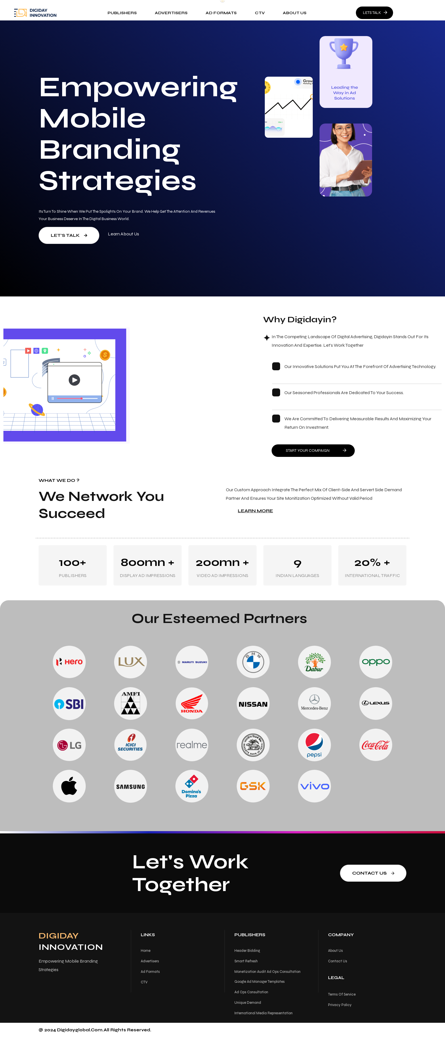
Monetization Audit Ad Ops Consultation (267, 971)
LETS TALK (375, 12)
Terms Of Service (342, 994)
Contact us (373, 873)
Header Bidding (247, 950)
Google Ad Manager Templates (259, 981)
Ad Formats (221, 13)
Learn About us (123, 234)
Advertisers (171, 13)
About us (295, 13)
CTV (260, 13)
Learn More (255, 510)
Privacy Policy (340, 1005)
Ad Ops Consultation (251, 992)
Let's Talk (69, 235)
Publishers (122, 13)
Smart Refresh (246, 961)
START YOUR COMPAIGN (316, 450)
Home (145, 950)
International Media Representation (263, 1013)
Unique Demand (247, 1002)
